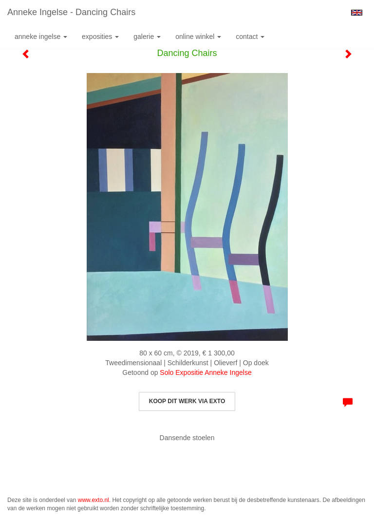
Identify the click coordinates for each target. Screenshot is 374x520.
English (356, 13)
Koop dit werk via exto (187, 401)
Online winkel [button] (198, 36)
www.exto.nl (93, 500)
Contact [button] (250, 36)
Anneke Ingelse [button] (41, 36)
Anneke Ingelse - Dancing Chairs (71, 12)
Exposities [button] (100, 36)
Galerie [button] (147, 36)
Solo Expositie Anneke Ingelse (205, 372)
